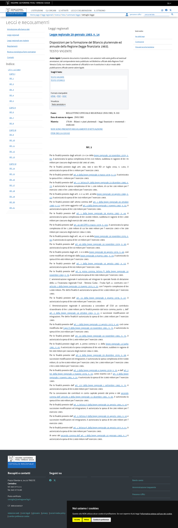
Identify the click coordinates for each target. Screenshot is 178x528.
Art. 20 (12, 202)
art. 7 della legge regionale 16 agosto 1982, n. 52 (101, 263)
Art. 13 (12, 157)
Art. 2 (11, 84)
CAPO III (12, 130)
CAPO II (12, 108)
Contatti (10, 57)
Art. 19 (12, 196)
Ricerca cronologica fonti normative (21, 52)
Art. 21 (12, 208)
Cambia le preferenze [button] (101, 520)
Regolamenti (12, 46)
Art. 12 (12, 151)
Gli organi (51, 10)
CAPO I (12, 74)
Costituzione (139, 42)
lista (63, 15)
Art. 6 (11, 112)
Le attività (63, 10)
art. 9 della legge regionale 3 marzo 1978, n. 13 (94, 174)
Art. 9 (11, 134)
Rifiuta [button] (86, 520)
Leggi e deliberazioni (81, 10)
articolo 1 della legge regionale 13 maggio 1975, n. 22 (74, 286)
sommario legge (73, 15)
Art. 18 (12, 191)
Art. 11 (12, 146)
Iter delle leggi (140, 36)
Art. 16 (12, 179)
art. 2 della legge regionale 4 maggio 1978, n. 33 (95, 370)
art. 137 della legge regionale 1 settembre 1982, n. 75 (100, 385)
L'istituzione (37, 10)
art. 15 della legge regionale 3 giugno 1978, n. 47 (101, 297)
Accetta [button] (77, 520)
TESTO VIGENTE (57, 77)
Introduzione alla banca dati (18, 29)
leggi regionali (47, 15)
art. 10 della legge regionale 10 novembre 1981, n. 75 (100, 335)
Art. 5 (11, 101)
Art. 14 (12, 168)
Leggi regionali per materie (18, 40)
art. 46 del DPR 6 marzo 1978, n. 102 (91, 224)
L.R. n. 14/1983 (14, 69)
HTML (53, 96)
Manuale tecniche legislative (144, 47)
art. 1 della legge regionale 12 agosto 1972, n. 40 (96, 324)
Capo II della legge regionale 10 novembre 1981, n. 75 (88, 328)
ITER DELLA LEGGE (60, 133)
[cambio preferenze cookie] (19, 516)
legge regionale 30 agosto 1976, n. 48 (106, 252)
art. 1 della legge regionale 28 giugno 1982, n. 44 (101, 213)
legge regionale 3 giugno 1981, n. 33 (97, 255)
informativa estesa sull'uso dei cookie (156, 514)
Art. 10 (12, 140)
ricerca (57, 15)
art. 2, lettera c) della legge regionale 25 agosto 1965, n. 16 (100, 416)
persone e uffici (133, 14)
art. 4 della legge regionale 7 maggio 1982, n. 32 (104, 205)
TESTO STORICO (58, 80)
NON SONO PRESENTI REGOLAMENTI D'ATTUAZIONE (77, 129)
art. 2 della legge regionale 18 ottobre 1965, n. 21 (74, 313)
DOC (64, 96)
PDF (59, 96)
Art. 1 (11, 78)
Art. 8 (11, 123)
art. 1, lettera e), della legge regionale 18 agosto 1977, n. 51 (100, 427)
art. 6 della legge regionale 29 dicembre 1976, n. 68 (101, 355)
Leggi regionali (13, 35)
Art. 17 (12, 185)
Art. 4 (11, 95)
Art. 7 (11, 117)
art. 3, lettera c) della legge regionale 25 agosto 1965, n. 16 (100, 404)
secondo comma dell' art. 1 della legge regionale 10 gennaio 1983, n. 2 (94, 435)
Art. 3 (11, 89)
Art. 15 (12, 174)
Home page (35, 15)
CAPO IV (12, 164)
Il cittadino (99, 10)
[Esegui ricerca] (172, 14)
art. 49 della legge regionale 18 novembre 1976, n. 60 (100, 244)
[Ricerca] (156, 14)
